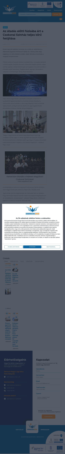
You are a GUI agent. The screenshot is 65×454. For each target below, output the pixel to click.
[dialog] (32, 227)
